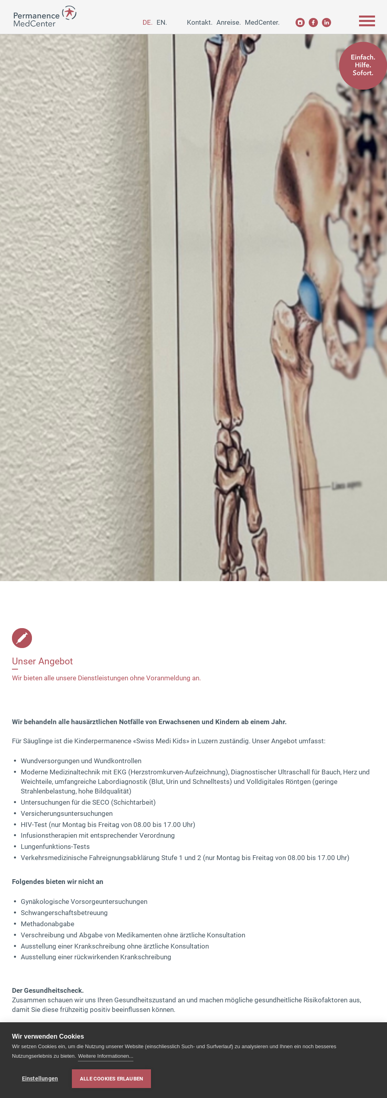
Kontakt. (199, 22)
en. (162, 22)
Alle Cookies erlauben (111, 1079)
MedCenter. (262, 22)
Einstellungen (40, 1078)
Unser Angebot (42, 661)
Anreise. (228, 22)
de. (148, 22)
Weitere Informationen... (105, 1056)
